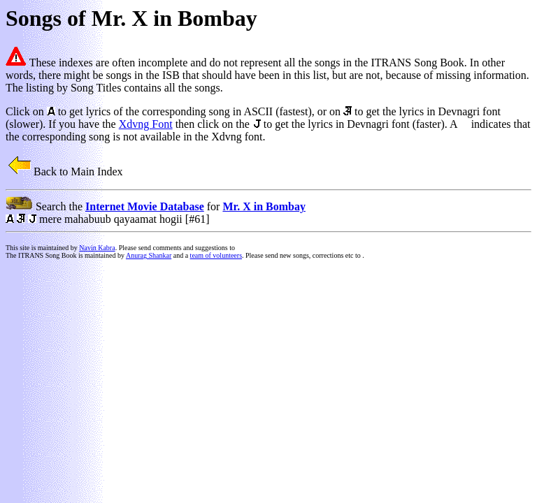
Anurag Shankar (148, 255)
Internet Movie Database (144, 206)
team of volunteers (216, 255)
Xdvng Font (146, 124)
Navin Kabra (97, 248)
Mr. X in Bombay (264, 206)
